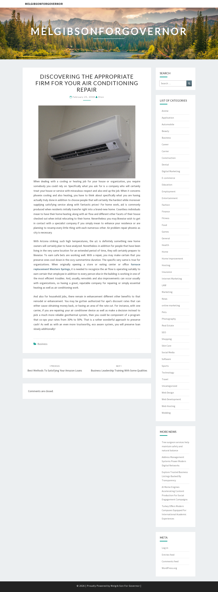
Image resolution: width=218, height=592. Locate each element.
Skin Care (166, 345)
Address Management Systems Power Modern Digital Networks (174, 461)
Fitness (165, 218)
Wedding (166, 412)
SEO (164, 332)
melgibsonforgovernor (44, 4)
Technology (168, 372)
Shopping (167, 338)
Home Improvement (172, 258)
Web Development (171, 399)
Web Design (168, 392)
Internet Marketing (172, 278)
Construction (169, 157)
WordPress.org (169, 568)
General (166, 238)
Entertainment (170, 198)
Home (165, 251)
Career (165, 144)
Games (165, 231)
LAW (164, 285)
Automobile (168, 124)
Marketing (167, 291)
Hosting (166, 265)
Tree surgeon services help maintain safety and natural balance (175, 446)
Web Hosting (168, 406)
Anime (165, 110)
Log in (165, 547)
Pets (164, 312)
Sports (165, 365)
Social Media (168, 352)
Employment (169, 191)
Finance (166, 211)
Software (166, 359)
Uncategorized (169, 385)
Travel (165, 379)
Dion (101, 97)
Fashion (166, 204)
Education (167, 184)
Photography (169, 318)
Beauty (165, 131)
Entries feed (168, 554)
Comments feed (170, 561)
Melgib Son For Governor (125, 585)
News (164, 298)
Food (164, 224)
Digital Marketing (171, 171)
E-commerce (168, 177)
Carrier (165, 151)
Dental (165, 164)
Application (168, 117)
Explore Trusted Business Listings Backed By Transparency (175, 476)
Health (165, 245)
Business (42, 344)
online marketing (171, 305)
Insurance (167, 271)
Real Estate (168, 325)
